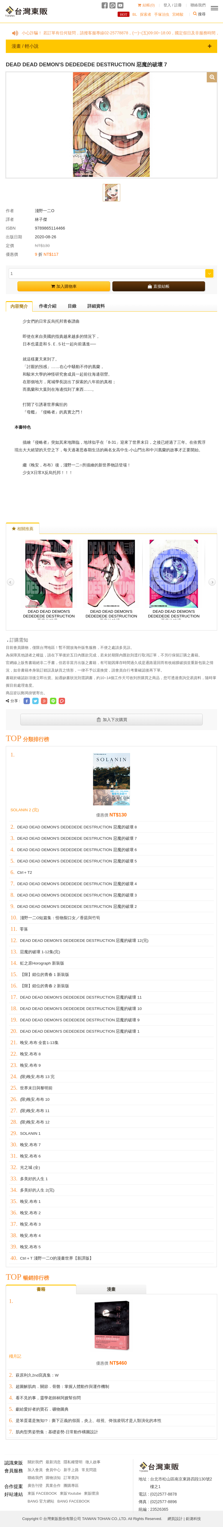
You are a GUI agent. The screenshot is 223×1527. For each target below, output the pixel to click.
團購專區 (71, 1485)
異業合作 (53, 1485)
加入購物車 (64, 286)
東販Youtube (70, 1493)
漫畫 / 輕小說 (111, 46)
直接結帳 (159, 286)
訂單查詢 (71, 1477)
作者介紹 (47, 305)
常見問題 (89, 1470)
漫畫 (111, 1289)
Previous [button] (10, 582)
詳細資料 (96, 305)
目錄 (72, 305)
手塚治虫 (158, 14)
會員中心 (53, 1470)
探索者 (142, 14)
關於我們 (35, 1462)
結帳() (146, 5)
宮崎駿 (174, 14)
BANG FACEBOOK (73, 1501)
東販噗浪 (91, 1493)
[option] (111, 124)
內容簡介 (19, 306)
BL (131, 14)
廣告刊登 (35, 1485)
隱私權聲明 (73, 1462)
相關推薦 (22, 528)
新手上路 (71, 1470)
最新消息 (53, 1462)
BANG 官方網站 (41, 1501)
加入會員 (35, 1470)
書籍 (41, 1289)
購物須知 (53, 1477)
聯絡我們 (198, 5)
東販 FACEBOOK (42, 1493)
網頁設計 (175, 1519)
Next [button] (212, 582)
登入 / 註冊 (172, 5)
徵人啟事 (92, 1462)
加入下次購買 (111, 719)
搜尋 (198, 14)
